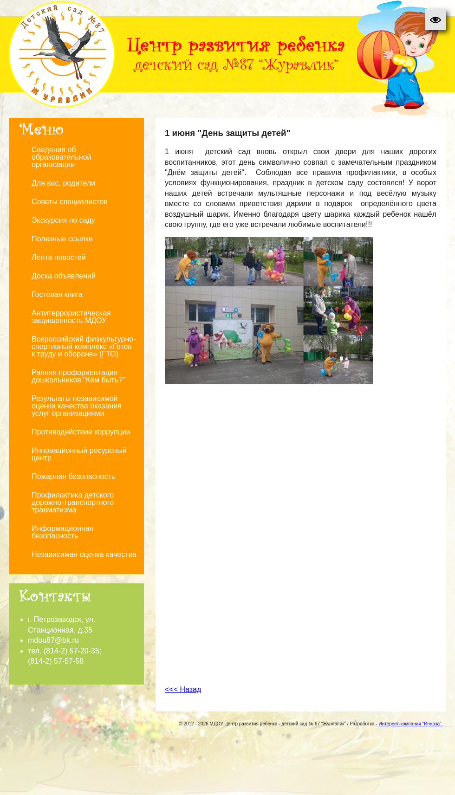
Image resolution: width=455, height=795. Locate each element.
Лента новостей (59, 257)
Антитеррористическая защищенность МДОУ (71, 316)
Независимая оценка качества (84, 554)
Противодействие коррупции (81, 432)
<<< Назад (183, 689)
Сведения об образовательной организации (61, 157)
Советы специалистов (70, 202)
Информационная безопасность (62, 532)
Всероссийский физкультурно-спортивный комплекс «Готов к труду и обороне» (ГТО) (84, 346)
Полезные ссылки (62, 239)
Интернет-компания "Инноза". (410, 723)
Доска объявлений (64, 276)
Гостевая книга (57, 294)
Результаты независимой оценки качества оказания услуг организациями (77, 405)
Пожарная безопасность (73, 476)
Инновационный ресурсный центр (79, 454)
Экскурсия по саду (63, 220)
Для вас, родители (63, 183)
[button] (435, 19)
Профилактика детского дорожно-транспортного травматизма (73, 502)
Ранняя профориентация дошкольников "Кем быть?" (78, 376)
